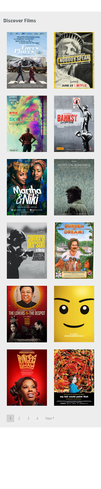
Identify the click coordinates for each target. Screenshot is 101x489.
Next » (49, 418)
